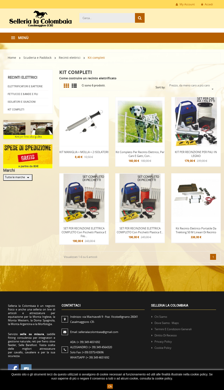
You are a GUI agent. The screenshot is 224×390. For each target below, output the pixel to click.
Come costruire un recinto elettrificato (88, 78)
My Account (185, 4)
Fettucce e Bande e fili (23, 94)
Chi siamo (160, 317)
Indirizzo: (104, 319)
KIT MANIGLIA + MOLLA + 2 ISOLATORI (84, 152)
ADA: (85, 342)
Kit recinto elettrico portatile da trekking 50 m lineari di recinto (196, 230)
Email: (94, 332)
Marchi (9, 170)
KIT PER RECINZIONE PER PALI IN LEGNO (196, 154)
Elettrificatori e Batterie (25, 86)
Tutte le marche (18, 177)
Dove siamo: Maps (166, 323)
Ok (110, 386)
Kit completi (16, 109)
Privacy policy (163, 341)
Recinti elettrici (22, 77)
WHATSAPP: (89, 357)
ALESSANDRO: (91, 347)
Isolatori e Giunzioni (22, 101)
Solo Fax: (87, 352)
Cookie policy (162, 348)
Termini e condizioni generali (173, 329)
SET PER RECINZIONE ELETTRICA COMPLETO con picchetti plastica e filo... (84, 232)
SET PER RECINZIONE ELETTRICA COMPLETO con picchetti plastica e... (140, 230)
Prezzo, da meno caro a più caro (191, 85)
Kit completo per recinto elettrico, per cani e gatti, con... (140, 154)
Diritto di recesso (165, 335)
